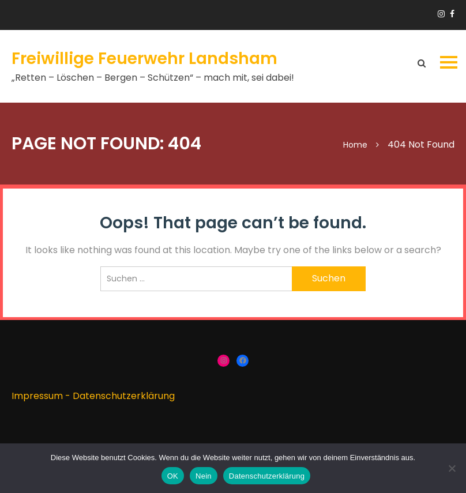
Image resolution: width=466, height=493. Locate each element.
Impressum (37, 395)
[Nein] (451, 468)
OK (172, 476)
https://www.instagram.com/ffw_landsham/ (441, 14)
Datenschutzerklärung (124, 395)
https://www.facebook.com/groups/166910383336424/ (452, 14)
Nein (204, 476)
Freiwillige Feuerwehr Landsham (144, 58)
